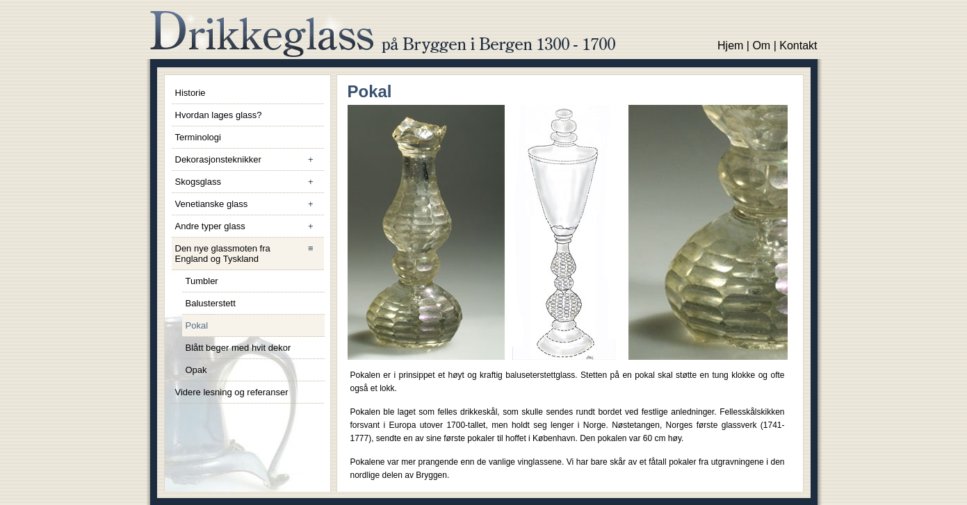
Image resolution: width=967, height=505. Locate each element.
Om (761, 45)
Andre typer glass (249, 226)
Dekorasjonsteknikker (249, 159)
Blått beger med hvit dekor (238, 347)
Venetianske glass (249, 204)
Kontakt (798, 45)
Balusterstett (211, 303)
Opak (196, 370)
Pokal (197, 325)
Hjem (730, 45)
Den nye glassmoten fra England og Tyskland (249, 253)
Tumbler (202, 281)
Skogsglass (249, 181)
